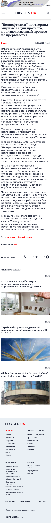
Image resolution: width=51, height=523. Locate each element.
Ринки (4, 43)
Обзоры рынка (11, 467)
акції (29, 468)
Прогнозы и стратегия (10, 483)
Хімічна (30, 449)
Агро (7, 452)
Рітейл (30, 443)
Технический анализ (14, 487)
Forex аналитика (12, 490)
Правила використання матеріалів (20, 510)
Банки (8, 455)
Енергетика (10, 443)
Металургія (10, 449)
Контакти (10, 502)
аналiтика (10, 462)
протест (11, 237)
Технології (9, 438)
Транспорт (32, 438)
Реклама (25, 502)
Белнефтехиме (25, 237)
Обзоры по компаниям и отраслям (11, 471)
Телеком (31, 446)
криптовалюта (33, 465)
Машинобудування (35, 435)
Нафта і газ (10, 446)
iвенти (30, 474)
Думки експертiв (35, 430)
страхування (32, 471)
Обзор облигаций (13, 479)
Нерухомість (32, 441)
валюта (30, 462)
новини (9, 430)
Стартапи (9, 441)
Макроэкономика (12, 476)
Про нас (41, 502)
